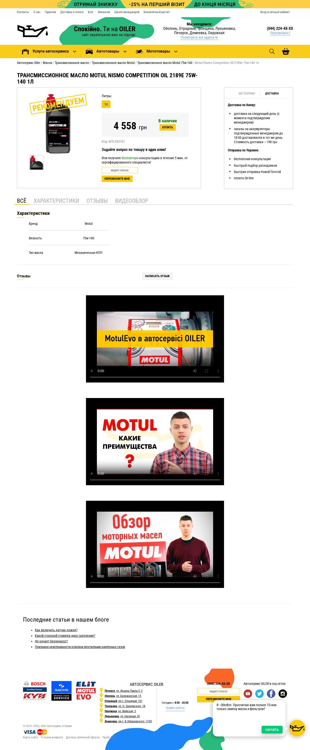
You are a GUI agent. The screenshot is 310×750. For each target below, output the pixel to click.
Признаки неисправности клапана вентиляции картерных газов (80, 647)
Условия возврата (52, 737)
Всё (21, 200)
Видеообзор (131, 200)
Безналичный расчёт (157, 12)
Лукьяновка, (225, 28)
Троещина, (206, 28)
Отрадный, (188, 28)
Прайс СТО (109, 737)
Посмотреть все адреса (199, 37)
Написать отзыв (157, 276)
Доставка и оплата (72, 12)
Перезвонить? (280, 33)
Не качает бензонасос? (51, 641)
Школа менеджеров (126, 12)
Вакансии (104, 12)
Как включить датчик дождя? (56, 630)
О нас (36, 12)
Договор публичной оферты (83, 737)
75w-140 (88, 238)
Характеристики (56, 200)
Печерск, (182, 33)
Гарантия (50, 12)
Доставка (272, 93)
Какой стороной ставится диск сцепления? (65, 636)
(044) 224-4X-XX (280, 28)
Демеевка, (199, 33)
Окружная (216, 33)
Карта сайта (30, 737)
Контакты (23, 12)
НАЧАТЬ (269, 709)
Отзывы (97, 200)
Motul (89, 224)
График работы (175, 708)
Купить (167, 127)
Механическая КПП (88, 253)
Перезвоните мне (117, 178)
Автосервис (247, 93)
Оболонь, (171, 28)
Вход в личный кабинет (275, 12)
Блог (91, 12)
